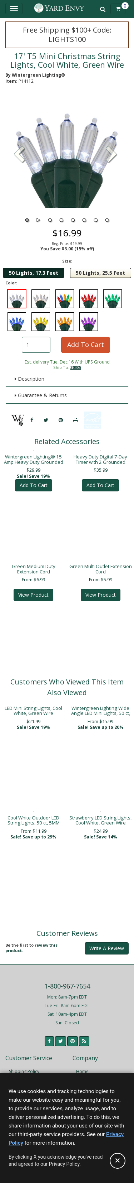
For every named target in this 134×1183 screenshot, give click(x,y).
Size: (67, 261)
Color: (11, 282)
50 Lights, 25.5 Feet (100, 272)
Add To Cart (85, 344)
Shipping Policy (24, 1066)
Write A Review (106, 943)
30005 (75, 367)
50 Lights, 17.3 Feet (33, 272)
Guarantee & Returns (41, 395)
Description (29, 378)
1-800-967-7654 (67, 981)
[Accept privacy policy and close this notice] (117, 1161)
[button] (111, 155)
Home (82, 1066)
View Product (33, 589)
